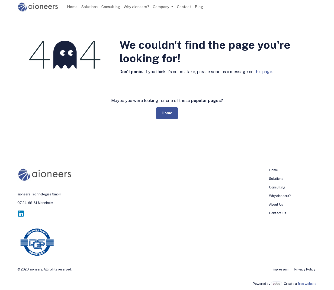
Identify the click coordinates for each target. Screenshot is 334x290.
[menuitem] (72, 7)
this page (263, 71)
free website (307, 284)
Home (167, 113)
